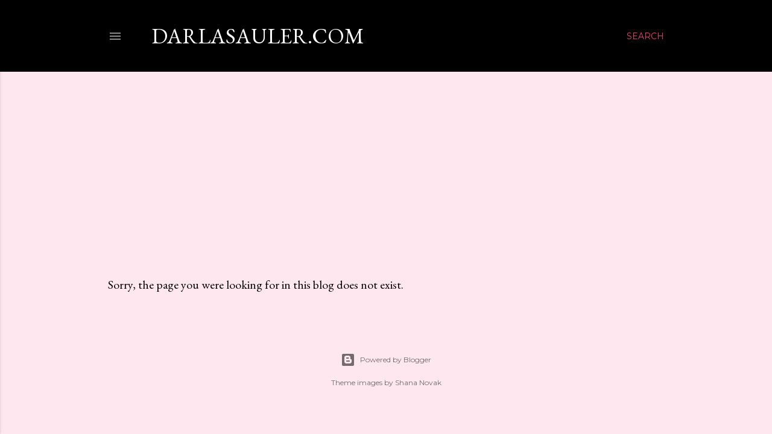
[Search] (645, 36)
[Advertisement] (386, 162)
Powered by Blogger (386, 360)
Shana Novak (418, 382)
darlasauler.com (257, 36)
